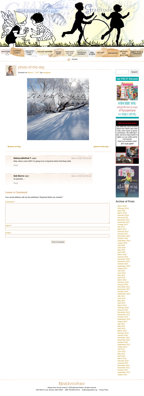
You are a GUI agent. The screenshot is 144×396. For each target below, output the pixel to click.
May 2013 (121, 326)
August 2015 (122, 268)
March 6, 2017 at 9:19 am (81, 176)
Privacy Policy (103, 390)
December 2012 (124, 338)
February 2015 (123, 282)
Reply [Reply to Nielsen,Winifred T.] (16, 165)
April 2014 (121, 303)
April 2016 (121, 252)
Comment (10, 202)
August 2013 (122, 322)
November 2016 (124, 236)
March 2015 (122, 280)
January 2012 (123, 363)
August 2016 (122, 243)
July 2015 (121, 271)
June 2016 (122, 248)
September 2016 (124, 241)
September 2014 (124, 294)
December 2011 (124, 365)
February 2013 (123, 333)
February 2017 (123, 231)
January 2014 (123, 310)
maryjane (47, 72)
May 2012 (121, 354)
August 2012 (122, 347)
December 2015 (124, 259)
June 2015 (122, 273)
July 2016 (121, 245)
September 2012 (124, 345)
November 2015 (124, 261)
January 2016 (123, 257)
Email (8, 233)
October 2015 (123, 264)
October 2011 (123, 370)
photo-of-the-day (102, 146)
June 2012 (122, 352)
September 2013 (124, 319)
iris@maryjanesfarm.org (89, 390)
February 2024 (123, 208)
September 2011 (124, 372)
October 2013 (123, 317)
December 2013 (124, 312)
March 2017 (122, 229)
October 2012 (123, 342)
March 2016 (122, 255)
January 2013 (123, 335)
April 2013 (121, 328)
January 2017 (123, 234)
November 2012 (124, 340)
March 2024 (122, 206)
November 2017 (124, 222)
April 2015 (121, 278)
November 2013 (124, 315)
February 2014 (123, 308)
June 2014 (122, 298)
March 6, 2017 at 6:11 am (81, 158)
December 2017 (124, 220)
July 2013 (121, 324)
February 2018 (123, 215)
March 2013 (122, 331)
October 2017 (123, 225)
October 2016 (123, 238)
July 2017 (121, 227)
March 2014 (122, 305)
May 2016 (121, 250)
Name (8, 225)
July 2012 (121, 349)
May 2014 (121, 301)
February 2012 (123, 361)
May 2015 (121, 275)
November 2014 (124, 289)
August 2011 (122, 375)
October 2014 (123, 292)
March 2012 (122, 358)
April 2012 (121, 356)
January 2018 (123, 218)
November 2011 (124, 368)
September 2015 (124, 266)
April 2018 (121, 211)
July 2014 (121, 296)
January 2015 (123, 285)
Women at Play (13, 146)
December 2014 (124, 287)
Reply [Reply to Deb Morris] (16, 183)
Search (134, 72)
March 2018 (122, 213)
